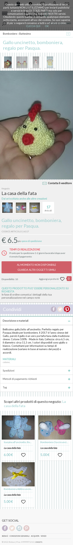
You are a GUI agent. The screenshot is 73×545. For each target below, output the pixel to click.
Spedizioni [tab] (36, 370)
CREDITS (38, 542)
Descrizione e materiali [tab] (36, 320)
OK (47, 26)
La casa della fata (12, 448)
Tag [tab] (36, 387)
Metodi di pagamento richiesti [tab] (36, 378)
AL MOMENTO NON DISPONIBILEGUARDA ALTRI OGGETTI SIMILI (36, 267)
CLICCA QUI (33, 26)
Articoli (48, 207)
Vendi (43, 536)
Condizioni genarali (20, 536)
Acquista (35, 536)
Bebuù (5, 536)
